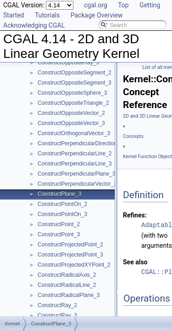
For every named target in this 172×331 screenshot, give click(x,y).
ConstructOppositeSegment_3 (74, 83)
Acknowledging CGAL (34, 25)
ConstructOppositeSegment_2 (74, 72)
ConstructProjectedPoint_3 (70, 254)
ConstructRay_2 (57, 305)
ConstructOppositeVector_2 (71, 113)
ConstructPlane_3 (59, 194)
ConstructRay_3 (57, 315)
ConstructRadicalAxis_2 (67, 275)
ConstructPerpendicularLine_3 (74, 163)
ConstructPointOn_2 (62, 204)
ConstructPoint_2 (59, 224)
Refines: (135, 215)
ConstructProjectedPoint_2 (70, 244)
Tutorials (47, 15)
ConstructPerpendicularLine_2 (74, 153)
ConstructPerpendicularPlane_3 (76, 174)
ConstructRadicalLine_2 (67, 285)
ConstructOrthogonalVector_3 (74, 133)
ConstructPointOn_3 (62, 214)
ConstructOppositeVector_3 (71, 123)
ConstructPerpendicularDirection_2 (80, 143)
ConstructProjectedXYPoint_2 (74, 265)
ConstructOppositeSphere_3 (72, 93)
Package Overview (97, 15)
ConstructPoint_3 (59, 234)
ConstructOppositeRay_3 (68, 62)
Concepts (133, 136)
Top (123, 5)
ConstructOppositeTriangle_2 (73, 103)
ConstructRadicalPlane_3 (69, 295)
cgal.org (95, 5)
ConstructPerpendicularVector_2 (77, 184)
